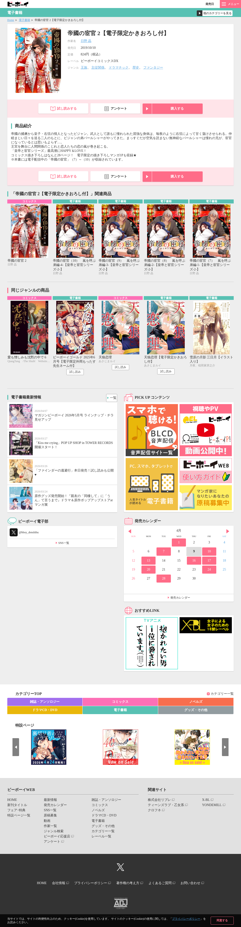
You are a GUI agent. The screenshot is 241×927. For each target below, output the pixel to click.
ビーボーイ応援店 (57, 837)
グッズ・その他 (195, 711)
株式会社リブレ (159, 801)
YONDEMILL (211, 806)
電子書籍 (24, 20)
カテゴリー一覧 (222, 695)
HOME (12, 801)
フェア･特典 (16, 811)
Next (228, 532)
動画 (47, 822)
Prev (130, 532)
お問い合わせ (198, 883)
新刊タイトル (17, 806)
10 (209, 552)
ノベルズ (195, 703)
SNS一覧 (63, 544)
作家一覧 (50, 827)
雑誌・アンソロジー (45, 703)
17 (209, 561)
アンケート (119, 108)
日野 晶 (86, 41)
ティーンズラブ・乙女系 (166, 806)
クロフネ (154, 811)
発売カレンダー (180, 598)
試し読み (75, 373)
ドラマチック (119, 67)
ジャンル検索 (54, 832)
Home (10, 20)
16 (194, 561)
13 (148, 561)
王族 (84, 67)
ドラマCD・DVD (44, 711)
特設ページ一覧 (18, 816)
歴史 (136, 67)
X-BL (206, 801)
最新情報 (50, 801)
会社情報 (53, 883)
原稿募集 (50, 816)
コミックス (120, 703)
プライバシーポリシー (186, 918)
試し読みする (67, 108)
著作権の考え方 (129, 883)
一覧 (112, 398)
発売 (209, 4)
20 (148, 570)
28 (163, 579)
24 (209, 570)
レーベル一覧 (101, 837)
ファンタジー (153, 67)
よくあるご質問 (164, 883)
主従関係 (97, 67)
